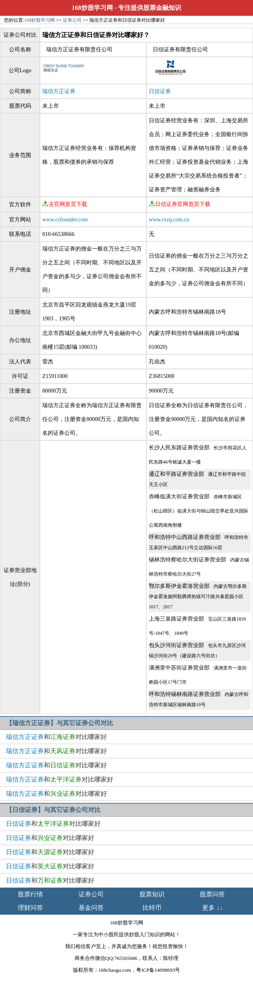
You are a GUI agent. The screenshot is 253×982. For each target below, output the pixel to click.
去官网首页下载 (64, 204)
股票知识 (152, 894)
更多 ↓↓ (212, 907)
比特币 (151, 907)
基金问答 (91, 907)
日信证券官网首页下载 (179, 204)
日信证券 (160, 91)
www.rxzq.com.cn (169, 220)
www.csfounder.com (65, 220)
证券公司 (72, 20)
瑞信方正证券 (58, 91)
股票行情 (30, 894)
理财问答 (30, 907)
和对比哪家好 (56, 736)
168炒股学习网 (92, 7)
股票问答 (212, 894)
